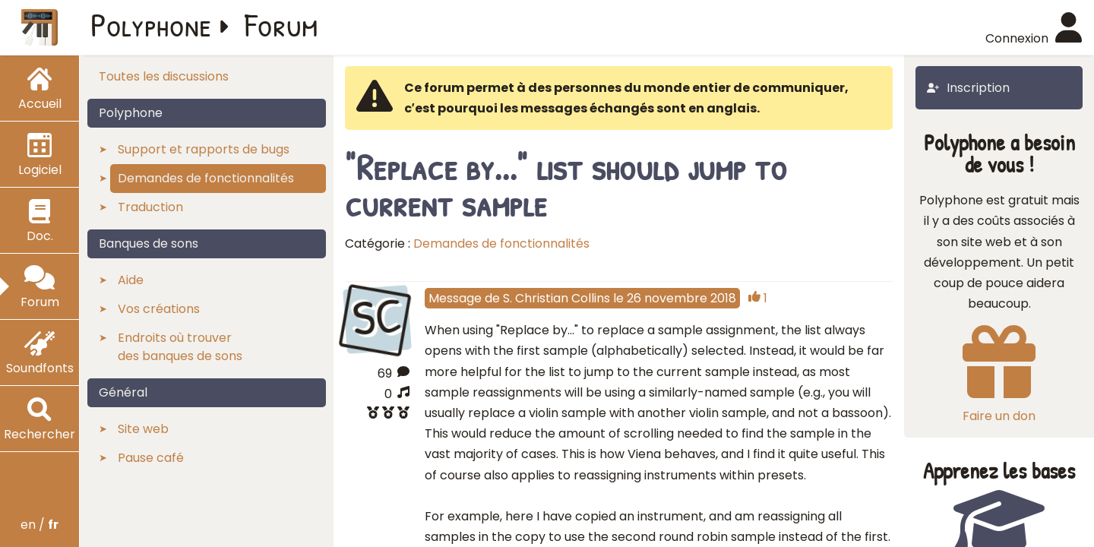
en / (39, 524)
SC (376, 317)
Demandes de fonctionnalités (501, 243)
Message (455, 298)
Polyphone (151, 24)
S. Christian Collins (556, 298)
